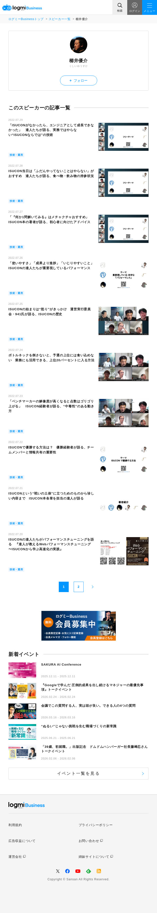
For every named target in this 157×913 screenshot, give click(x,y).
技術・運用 (16, 155)
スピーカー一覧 (59, 19)
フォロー (78, 80)
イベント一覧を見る (78, 773)
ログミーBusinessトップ (26, 19)
